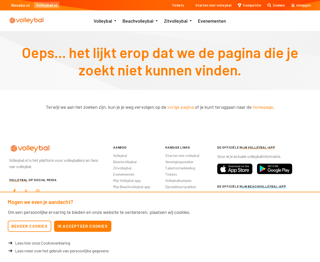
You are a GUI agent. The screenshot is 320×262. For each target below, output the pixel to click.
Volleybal (103, 21)
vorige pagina (180, 107)
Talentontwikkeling (180, 168)
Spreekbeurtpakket (180, 186)
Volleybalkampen (178, 180)
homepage (263, 107)
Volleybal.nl (46, 5)
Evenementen (212, 21)
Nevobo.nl (20, 5)
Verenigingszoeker (179, 161)
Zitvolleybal (176, 21)
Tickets (171, 174)
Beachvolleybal (138, 21)
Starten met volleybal (182, 155)
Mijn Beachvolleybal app (131, 186)
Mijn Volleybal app (127, 180)
